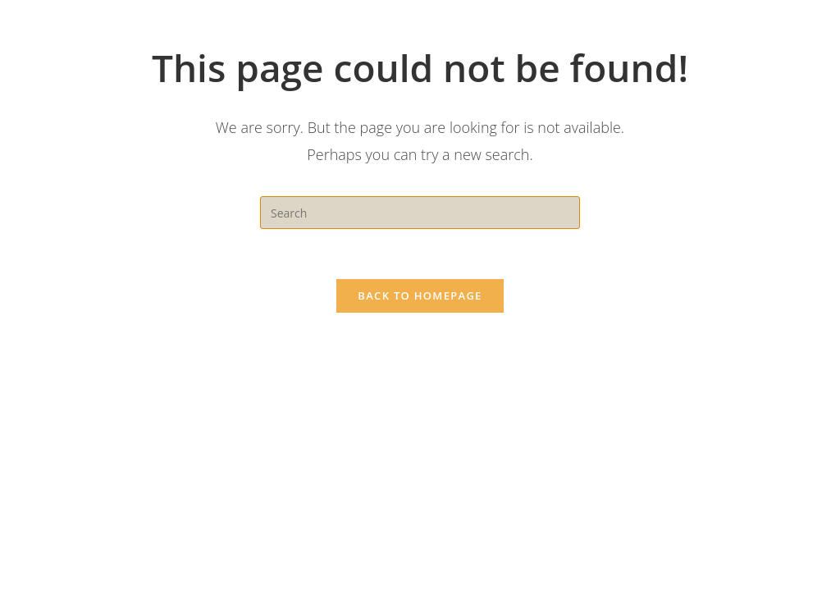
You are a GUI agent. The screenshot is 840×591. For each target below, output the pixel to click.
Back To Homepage (420, 295)
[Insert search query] (420, 212)
